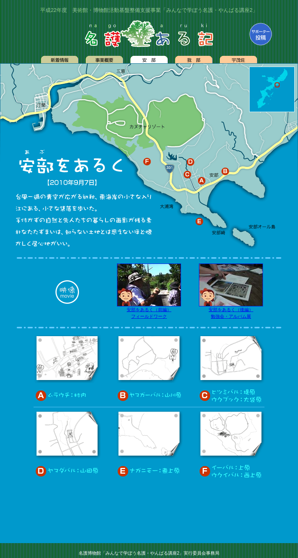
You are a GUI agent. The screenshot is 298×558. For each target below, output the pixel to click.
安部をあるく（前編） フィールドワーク (149, 310)
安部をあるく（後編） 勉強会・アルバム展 (231, 310)
